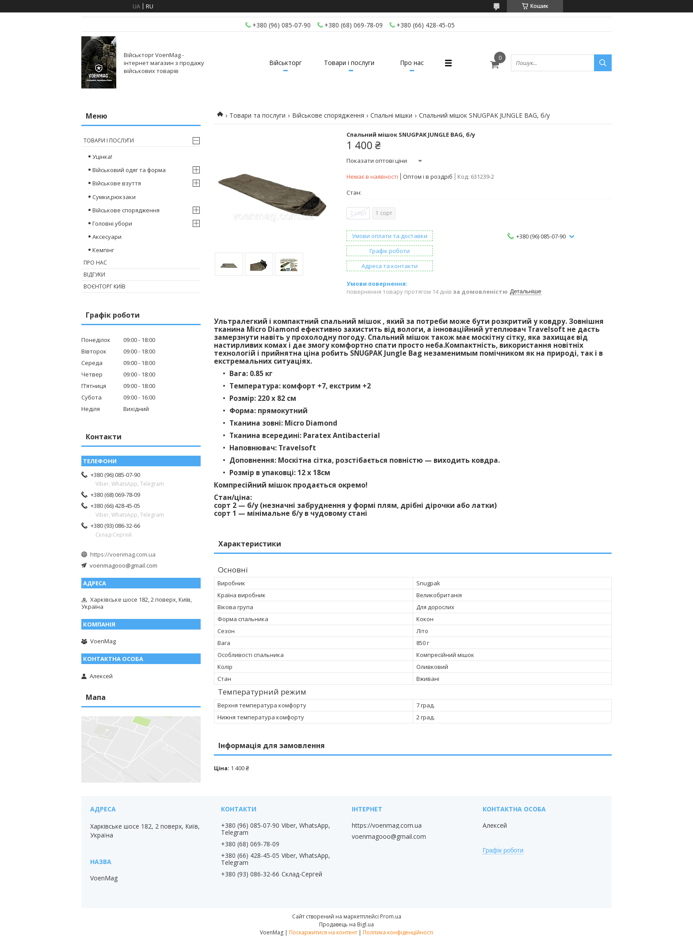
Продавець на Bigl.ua (346, 924)
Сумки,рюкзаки (114, 197)
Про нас (412, 62)
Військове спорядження (328, 115)
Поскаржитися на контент (323, 932)
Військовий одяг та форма (129, 170)
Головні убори (112, 223)
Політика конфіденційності (398, 932)
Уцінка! (102, 157)
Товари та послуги (257, 115)
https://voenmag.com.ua (123, 554)
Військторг (285, 62)
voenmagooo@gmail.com (123, 565)
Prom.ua (390, 916)
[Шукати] (603, 62)
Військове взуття (116, 183)
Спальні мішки (391, 115)
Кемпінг (103, 250)
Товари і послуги (349, 62)
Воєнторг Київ (105, 286)
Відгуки (94, 274)
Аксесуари (107, 237)
